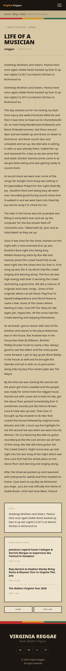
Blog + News (19, 14)
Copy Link (47, 609)
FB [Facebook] (29, 650)
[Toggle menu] (59, 5)
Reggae (12, 5)
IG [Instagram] (20, 650)
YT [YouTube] (46, 650)
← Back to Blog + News (20, 27)
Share (18, 609)
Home (7, 14)
